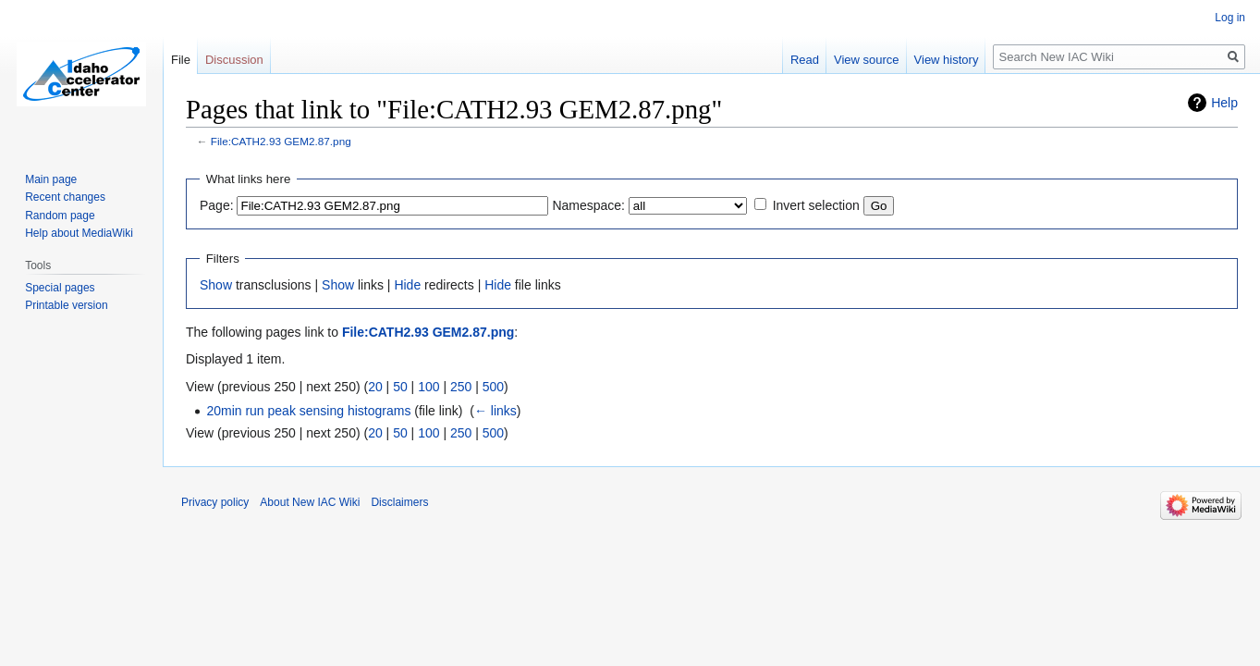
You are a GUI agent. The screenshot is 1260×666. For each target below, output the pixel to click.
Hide (407, 285)
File (180, 60)
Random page (59, 215)
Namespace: (588, 205)
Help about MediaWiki (79, 233)
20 (375, 386)
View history (946, 60)
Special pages (59, 287)
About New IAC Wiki (310, 502)
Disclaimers (399, 502)
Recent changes (65, 197)
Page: (217, 205)
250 (460, 386)
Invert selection (816, 205)
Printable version (66, 305)
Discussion (234, 60)
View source (866, 60)
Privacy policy (215, 502)
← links (495, 410)
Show (216, 285)
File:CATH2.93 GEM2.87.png (281, 141)
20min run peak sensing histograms (308, 410)
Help (1224, 102)
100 (428, 386)
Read (804, 60)
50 (400, 386)
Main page (51, 179)
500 (493, 386)
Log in (1230, 17)
